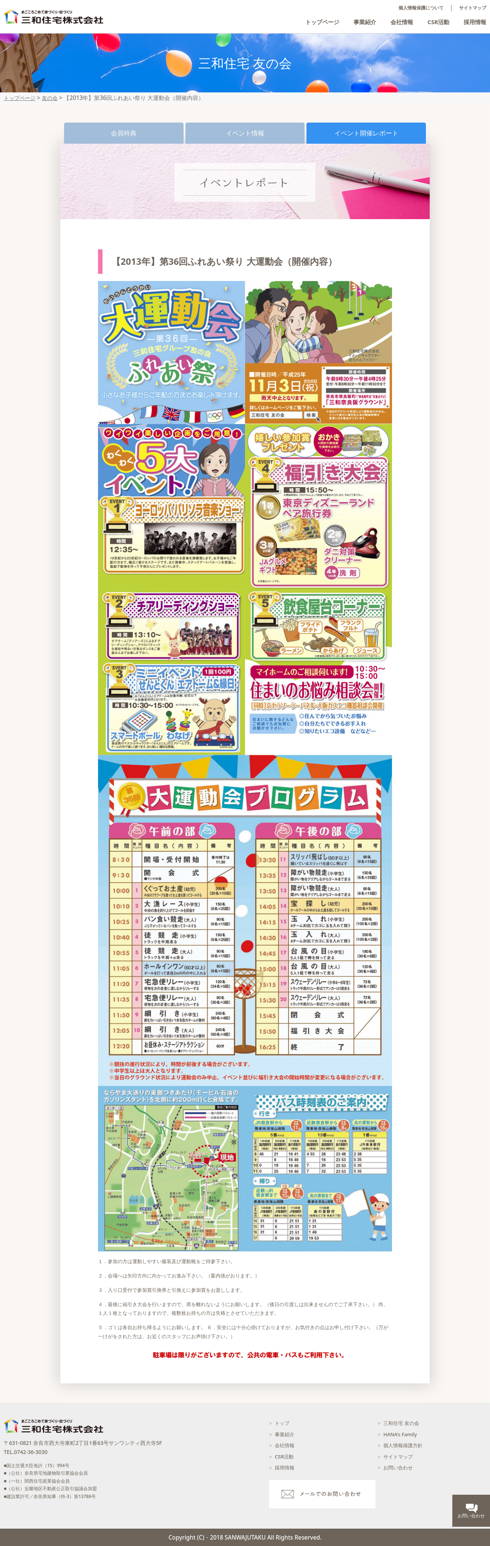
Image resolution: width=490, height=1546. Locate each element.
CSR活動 (438, 22)
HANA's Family (400, 1434)
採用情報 (475, 22)
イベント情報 (245, 133)
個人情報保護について (421, 8)
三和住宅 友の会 (401, 1423)
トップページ (322, 22)
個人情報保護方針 (403, 1445)
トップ (282, 1423)
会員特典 (123, 133)
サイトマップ (472, 8)
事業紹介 (365, 22)
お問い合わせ (398, 1467)
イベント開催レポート (366, 133)
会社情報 (401, 22)
